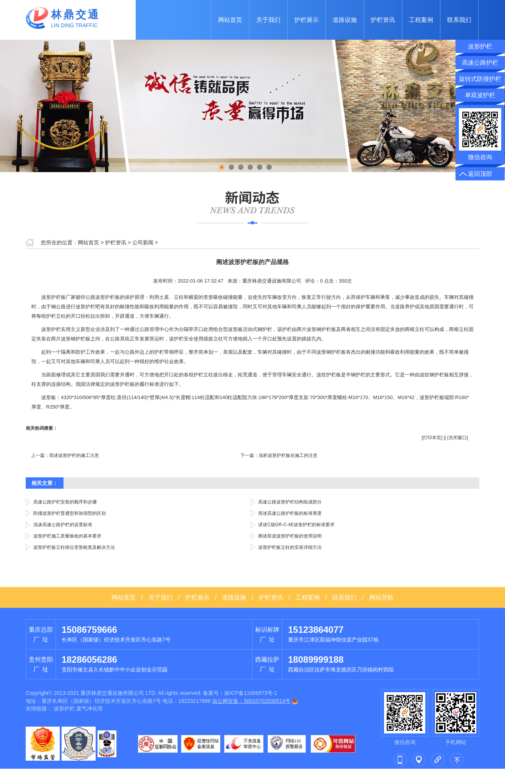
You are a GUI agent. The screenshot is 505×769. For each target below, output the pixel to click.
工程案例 (421, 20)
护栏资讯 (383, 20)
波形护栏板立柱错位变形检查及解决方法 (74, 547)
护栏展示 (306, 20)
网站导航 (381, 597)
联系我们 (459, 20)
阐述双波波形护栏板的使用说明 (290, 536)
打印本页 (432, 437)
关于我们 (268, 20)
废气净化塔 (89, 708)
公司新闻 (142, 242)
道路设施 (345, 20)
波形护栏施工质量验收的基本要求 (67, 536)
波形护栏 (64, 708)
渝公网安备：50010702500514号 (251, 701)
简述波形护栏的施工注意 (74, 455)
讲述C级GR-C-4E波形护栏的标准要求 (296, 524)
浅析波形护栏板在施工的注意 (288, 455)
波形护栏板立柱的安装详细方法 (290, 547)
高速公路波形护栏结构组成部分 (290, 502)
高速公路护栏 (480, 62)
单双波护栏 (480, 95)
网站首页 (230, 20)
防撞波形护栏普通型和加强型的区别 (69, 513)
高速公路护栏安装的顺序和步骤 (65, 502)
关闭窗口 (458, 437)
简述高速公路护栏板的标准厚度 (290, 513)
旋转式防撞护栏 (480, 79)
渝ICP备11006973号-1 (250, 693)
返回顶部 (480, 174)
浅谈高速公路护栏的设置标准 (62, 524)
